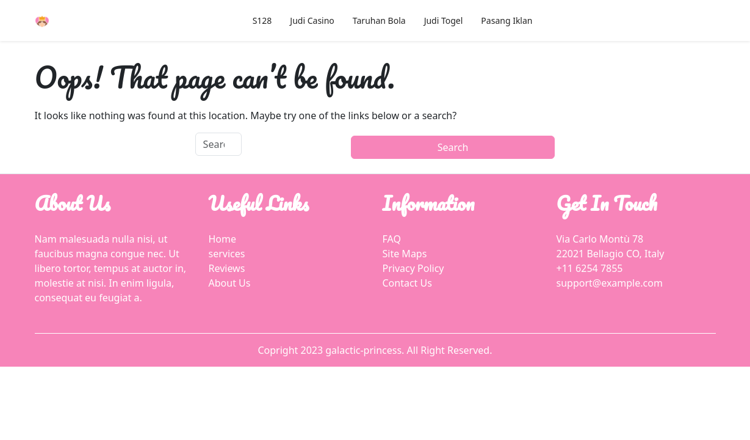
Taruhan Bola (379, 20)
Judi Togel (443, 20)
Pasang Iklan (506, 20)
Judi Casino (312, 20)
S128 (262, 20)
